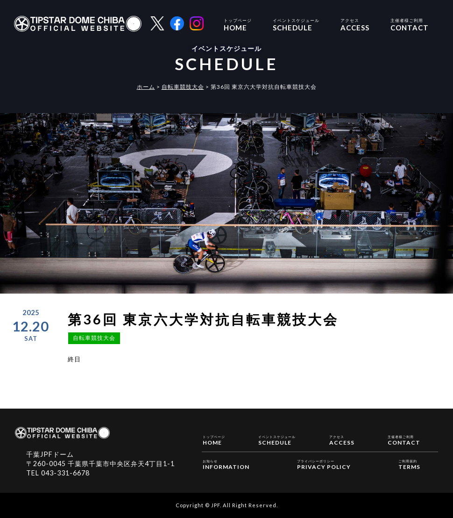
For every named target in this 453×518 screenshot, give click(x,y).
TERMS (409, 464)
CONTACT (409, 23)
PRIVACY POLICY (324, 464)
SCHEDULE (296, 23)
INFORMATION (226, 464)
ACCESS (354, 23)
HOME (238, 23)
